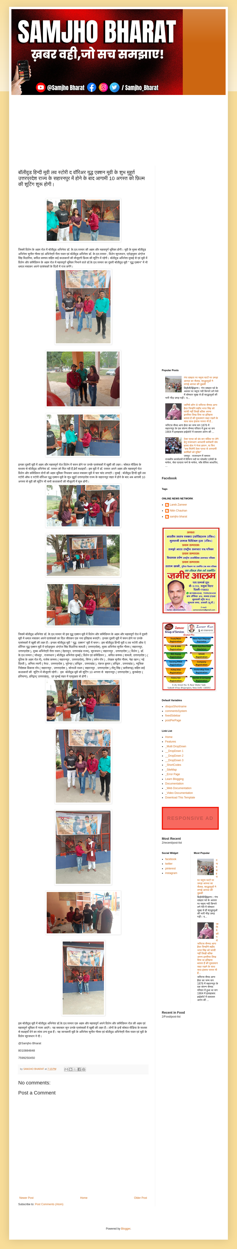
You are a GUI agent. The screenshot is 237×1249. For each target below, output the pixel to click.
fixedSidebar (172, 715)
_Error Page (172, 774)
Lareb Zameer (178, 504)
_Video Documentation (179, 793)
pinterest (170, 868)
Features (170, 741)
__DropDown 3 (174, 760)
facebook (170, 859)
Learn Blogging (174, 779)
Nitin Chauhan (178, 510)
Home (84, 1197)
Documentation (174, 783)
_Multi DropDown (175, 746)
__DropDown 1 (174, 751)
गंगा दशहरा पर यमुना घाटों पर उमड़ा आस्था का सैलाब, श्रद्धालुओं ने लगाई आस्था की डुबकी (201, 381)
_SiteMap (171, 769)
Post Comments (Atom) (49, 1204)
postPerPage (173, 720)
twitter (169, 863)
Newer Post (26, 1197)
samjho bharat (178, 516)
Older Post (140, 1197)
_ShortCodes (173, 764)
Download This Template (180, 797)
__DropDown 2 (174, 755)
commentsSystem (176, 711)
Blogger (125, 1228)
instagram (171, 873)
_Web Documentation (178, 788)
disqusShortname (175, 706)
